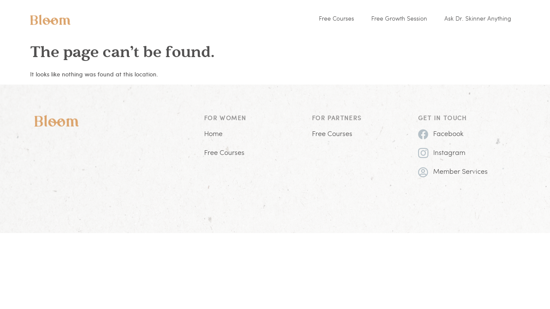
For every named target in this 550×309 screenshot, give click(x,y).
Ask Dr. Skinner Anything (477, 19)
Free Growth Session (399, 19)
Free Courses (336, 19)
